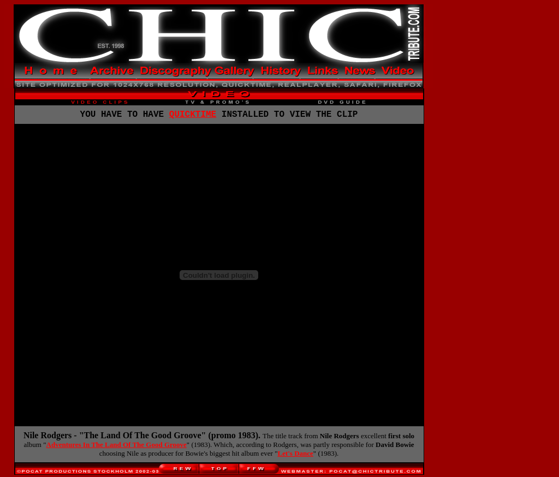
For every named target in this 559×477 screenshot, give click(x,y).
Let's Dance (295, 455)
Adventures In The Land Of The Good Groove (116, 447)
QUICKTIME (192, 116)
